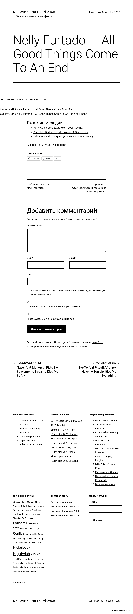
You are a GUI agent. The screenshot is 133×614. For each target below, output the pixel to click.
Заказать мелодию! (61, 502)
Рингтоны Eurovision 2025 (65, 515)
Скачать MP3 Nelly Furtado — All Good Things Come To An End (36, 109)
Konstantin (39, 188)
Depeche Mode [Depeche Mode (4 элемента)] (35, 514)
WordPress (113, 600)
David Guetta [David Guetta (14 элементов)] (23, 514)
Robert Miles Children (30, 444)
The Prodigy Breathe (30, 436)
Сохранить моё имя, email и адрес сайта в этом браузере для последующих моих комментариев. (68, 292)
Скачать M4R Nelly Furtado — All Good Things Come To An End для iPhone (43, 113)
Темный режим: (120, 610)
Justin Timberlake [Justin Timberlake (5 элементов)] (31, 534)
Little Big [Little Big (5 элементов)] (40, 539)
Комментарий (35, 225)
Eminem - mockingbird (106, 472)
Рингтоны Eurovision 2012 (65, 506)
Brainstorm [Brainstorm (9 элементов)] (26, 510)
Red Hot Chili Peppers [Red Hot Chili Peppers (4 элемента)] (36, 559)
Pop (104, 184)
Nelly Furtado (100, 191)
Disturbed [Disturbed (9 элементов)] (17, 518)
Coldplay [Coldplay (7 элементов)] (35, 510)
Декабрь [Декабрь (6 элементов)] (25, 571)
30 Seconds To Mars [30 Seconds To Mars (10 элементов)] (22, 502)
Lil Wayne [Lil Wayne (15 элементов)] (31, 538)
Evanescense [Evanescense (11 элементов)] (26, 528)
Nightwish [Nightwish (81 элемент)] (21, 553)
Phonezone (19, 582)
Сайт (29, 274)
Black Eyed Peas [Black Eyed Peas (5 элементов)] (38, 506)
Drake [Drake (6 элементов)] (32, 518)
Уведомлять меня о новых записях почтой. (51, 319)
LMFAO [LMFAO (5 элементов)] (15, 543)
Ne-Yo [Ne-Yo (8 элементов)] (39, 543)
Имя (30, 258)
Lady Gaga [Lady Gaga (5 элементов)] (21, 539)
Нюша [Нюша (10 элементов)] (33, 571)
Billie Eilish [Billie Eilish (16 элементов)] (26, 506)
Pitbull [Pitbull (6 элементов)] (15, 559)
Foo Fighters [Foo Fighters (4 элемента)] (37, 529)
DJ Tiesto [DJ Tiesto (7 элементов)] (26, 518)
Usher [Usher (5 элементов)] (20, 571)
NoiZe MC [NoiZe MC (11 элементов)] (35, 554)
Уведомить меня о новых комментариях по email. (55, 306)
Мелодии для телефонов (34, 12)
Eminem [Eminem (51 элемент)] (19, 523)
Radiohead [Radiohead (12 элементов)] (23, 559)
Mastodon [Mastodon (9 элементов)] (23, 542)
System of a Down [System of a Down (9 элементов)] (21, 567)
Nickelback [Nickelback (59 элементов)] (21, 547)
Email (72, 258)
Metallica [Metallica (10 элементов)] (32, 542)
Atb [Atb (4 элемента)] (39, 502)
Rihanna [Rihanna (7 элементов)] (16, 563)
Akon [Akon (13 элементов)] (35, 502)
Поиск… (93, 502)
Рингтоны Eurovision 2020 (104, 12)
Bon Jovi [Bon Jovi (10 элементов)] (17, 510)
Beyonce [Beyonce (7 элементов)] (16, 506)
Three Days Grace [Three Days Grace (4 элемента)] (35, 567)
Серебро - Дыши (28, 440)
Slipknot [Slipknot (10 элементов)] (23, 563)
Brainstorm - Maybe (105, 484)
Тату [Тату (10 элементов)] (38, 571)
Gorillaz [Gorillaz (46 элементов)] (18, 533)
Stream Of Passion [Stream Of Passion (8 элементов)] (36, 563)
